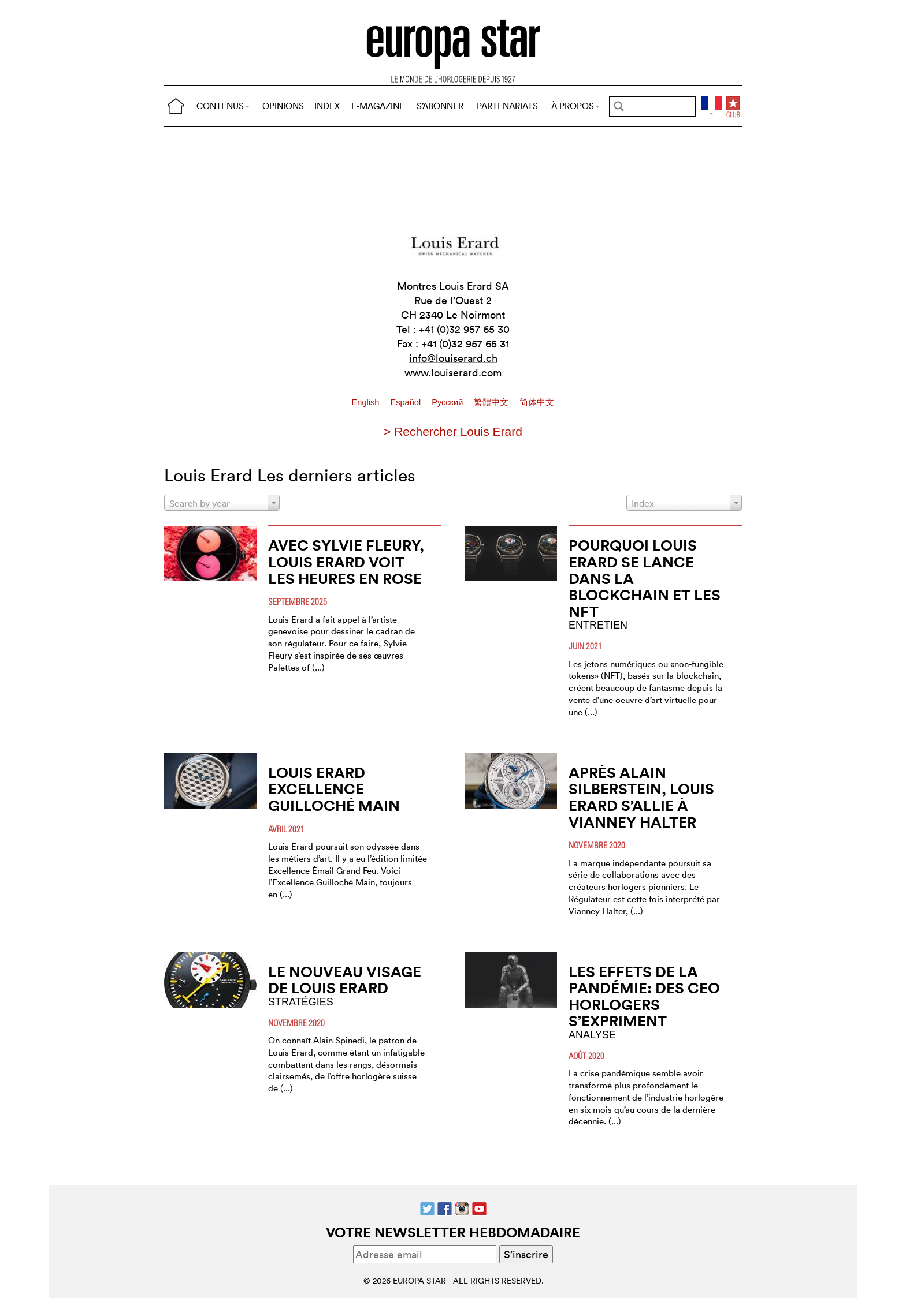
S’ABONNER (440, 105)
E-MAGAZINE (377, 105)
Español (406, 402)
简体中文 (536, 402)
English (367, 402)
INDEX (327, 105)
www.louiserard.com (453, 372)
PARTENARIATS (507, 105)
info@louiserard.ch (453, 358)
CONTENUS (223, 105)
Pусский (448, 402)
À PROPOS (575, 105)
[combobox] (222, 503)
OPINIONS (283, 105)
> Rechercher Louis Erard (453, 431)
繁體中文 (492, 402)
